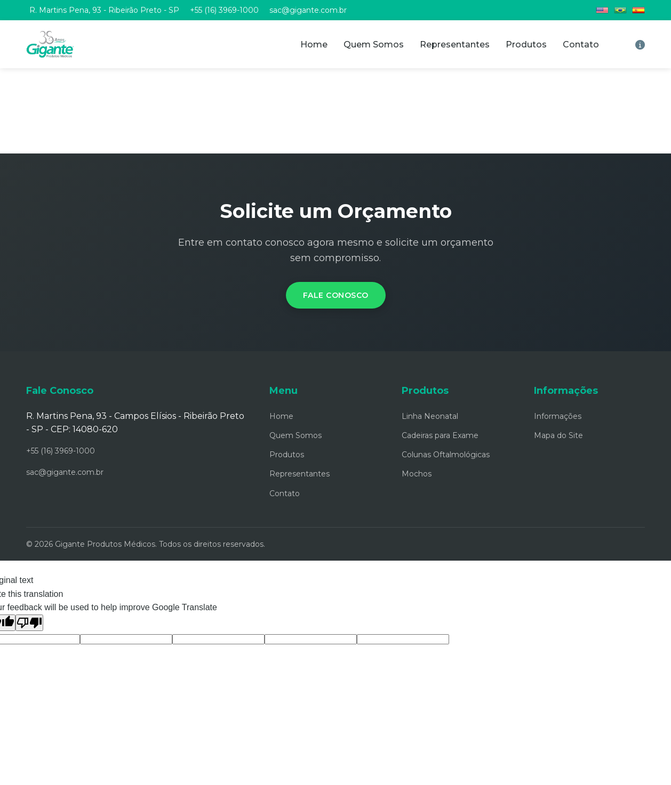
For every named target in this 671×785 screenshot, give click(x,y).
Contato (581, 44)
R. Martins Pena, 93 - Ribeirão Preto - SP (104, 10)
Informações (557, 416)
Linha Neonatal (430, 416)
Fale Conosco (336, 295)
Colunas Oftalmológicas (446, 454)
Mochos (417, 474)
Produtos (526, 44)
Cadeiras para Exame (440, 435)
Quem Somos (374, 44)
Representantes (455, 44)
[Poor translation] (29, 622)
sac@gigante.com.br (308, 10)
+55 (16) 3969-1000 (224, 10)
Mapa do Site (558, 435)
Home (313, 44)
